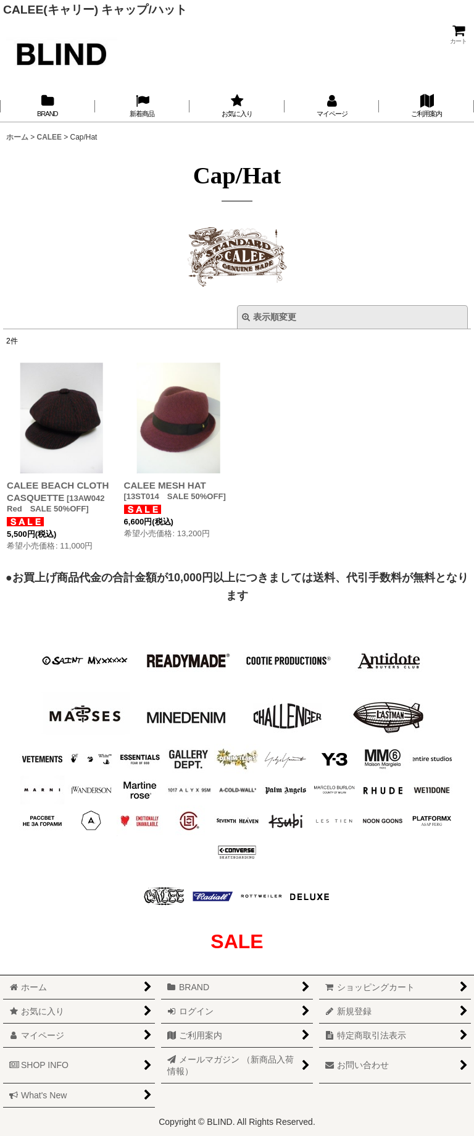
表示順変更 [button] (269, 317)
